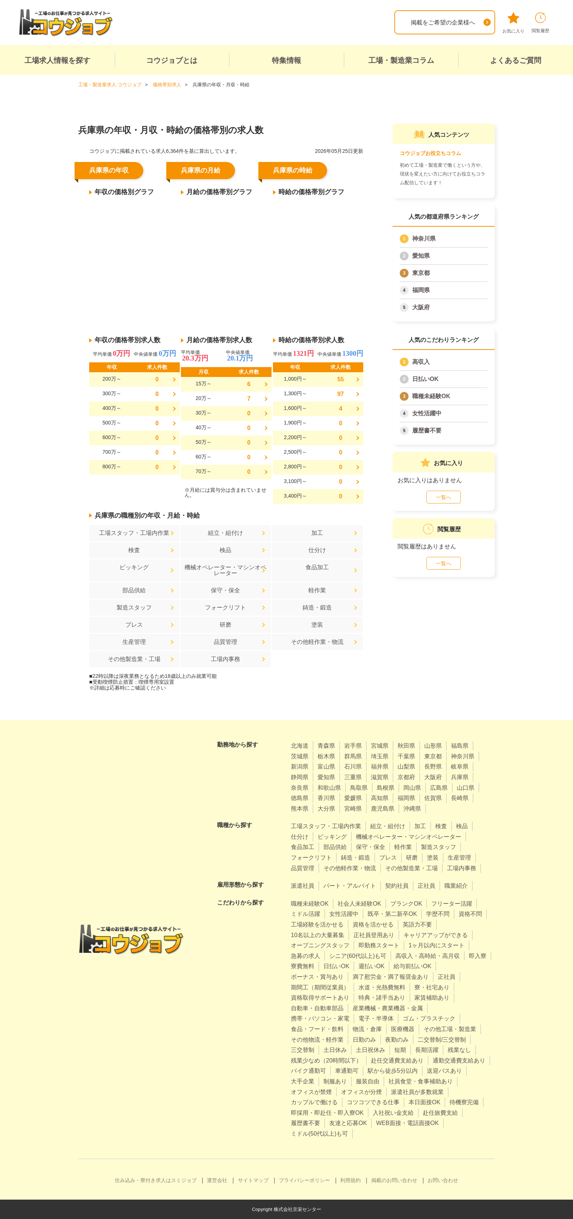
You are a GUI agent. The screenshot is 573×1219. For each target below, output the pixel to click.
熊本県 (299, 808)
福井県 (379, 766)
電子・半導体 (376, 1018)
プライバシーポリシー (304, 1180)
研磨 (225, 625)
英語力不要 (417, 924)
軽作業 (317, 590)
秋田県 (406, 746)
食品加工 (317, 567)
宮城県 (379, 746)
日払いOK (425, 379)
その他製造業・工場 (134, 659)
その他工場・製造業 (450, 1029)
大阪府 (421, 307)
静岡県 (299, 777)
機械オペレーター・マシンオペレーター (225, 570)
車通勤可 (346, 1071)
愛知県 (421, 256)
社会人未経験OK (359, 904)
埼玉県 (379, 756)
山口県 (465, 788)
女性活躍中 (426, 413)
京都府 (406, 777)
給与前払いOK (412, 966)
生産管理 (134, 642)
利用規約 (350, 1180)
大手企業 (302, 1081)
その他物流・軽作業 (317, 1040)
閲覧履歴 (540, 22)
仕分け (317, 550)
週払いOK (371, 966)
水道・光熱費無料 (381, 987)
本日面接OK (424, 1102)
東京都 (421, 273)
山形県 (433, 746)
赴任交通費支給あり (397, 1060)
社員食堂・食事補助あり (420, 1081)
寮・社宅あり (431, 987)
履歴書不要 (426, 430)
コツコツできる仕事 (373, 1102)
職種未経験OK (431, 396)
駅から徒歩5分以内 (393, 1071)
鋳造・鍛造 (317, 607)
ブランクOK (406, 904)
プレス (134, 625)
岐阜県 (459, 766)
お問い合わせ (443, 1180)
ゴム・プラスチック (429, 1018)
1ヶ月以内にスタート (436, 945)
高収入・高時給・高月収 (427, 956)
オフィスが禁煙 (311, 1092)
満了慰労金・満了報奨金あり (391, 977)
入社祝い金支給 (393, 1113)
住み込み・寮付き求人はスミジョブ (156, 1180)
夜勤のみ (397, 1040)
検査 (134, 550)
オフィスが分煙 (361, 1092)
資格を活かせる (373, 924)
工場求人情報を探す (57, 60)
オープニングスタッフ (320, 945)
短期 (400, 1050)
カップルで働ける (314, 1102)
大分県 (326, 808)
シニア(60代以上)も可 (357, 956)
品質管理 (225, 642)
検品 (225, 550)
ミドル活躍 (305, 914)
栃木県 (326, 756)
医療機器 (402, 1029)
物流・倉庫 (367, 1029)
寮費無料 (302, 966)
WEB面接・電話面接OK (407, 1123)
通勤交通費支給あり (459, 1060)
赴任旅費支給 (440, 1113)
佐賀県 (433, 798)
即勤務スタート (378, 945)
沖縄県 (412, 808)
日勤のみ (364, 1040)
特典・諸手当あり (381, 998)
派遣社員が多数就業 (417, 1092)
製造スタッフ (134, 607)
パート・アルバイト (349, 886)
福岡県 (421, 290)
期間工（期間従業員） (320, 987)
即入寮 (477, 956)
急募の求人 (305, 956)
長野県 (433, 766)
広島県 (439, 788)
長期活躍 (427, 1050)
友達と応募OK (348, 1123)
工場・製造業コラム (401, 60)
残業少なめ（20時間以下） (326, 1060)
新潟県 (299, 766)
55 (340, 379)
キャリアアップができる (435, 935)
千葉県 (406, 756)
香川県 (326, 798)
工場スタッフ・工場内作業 (134, 533)
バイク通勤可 (308, 1071)
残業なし (459, 1050)
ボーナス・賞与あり (317, 977)
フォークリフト (225, 607)
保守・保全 (225, 590)
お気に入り (513, 23)
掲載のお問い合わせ (394, 1180)
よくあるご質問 (515, 60)
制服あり (335, 1081)
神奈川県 (424, 238)
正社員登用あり (373, 935)
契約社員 (397, 886)
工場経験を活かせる (317, 924)
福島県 (459, 746)
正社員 (426, 886)
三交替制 (302, 1050)
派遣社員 (302, 886)
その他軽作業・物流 (317, 642)
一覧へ (443, 497)
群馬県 (353, 756)
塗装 (317, 625)
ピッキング (134, 567)
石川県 (353, 766)
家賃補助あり (431, 998)
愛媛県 (353, 798)
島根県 (385, 788)
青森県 (326, 746)
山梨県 (406, 766)
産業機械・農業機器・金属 (388, 1008)
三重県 (353, 777)
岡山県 (412, 788)
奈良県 (299, 788)
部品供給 (134, 590)
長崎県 (459, 798)
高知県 (379, 798)
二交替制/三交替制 (442, 1040)
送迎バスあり (444, 1071)
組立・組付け (225, 533)
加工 (317, 533)
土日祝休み (370, 1050)
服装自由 (367, 1081)
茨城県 (299, 756)
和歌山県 (329, 788)
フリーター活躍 (451, 904)
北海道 (299, 746)
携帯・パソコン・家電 (320, 1018)
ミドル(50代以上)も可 (319, 1134)
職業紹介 (456, 886)
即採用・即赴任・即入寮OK (327, 1113)
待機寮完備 (464, 1102)
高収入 (421, 362)
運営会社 (217, 1180)
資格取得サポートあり (320, 998)
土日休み (335, 1050)
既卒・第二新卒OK (392, 914)
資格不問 (470, 914)
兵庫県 (459, 777)
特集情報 (286, 60)
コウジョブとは (171, 60)
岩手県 (353, 746)
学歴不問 (437, 914)
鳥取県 (359, 788)
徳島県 (299, 798)
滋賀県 (379, 777)
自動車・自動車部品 (317, 1008)
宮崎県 (353, 808)
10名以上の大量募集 (317, 935)
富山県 (326, 766)
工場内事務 (225, 659)
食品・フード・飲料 (317, 1029)
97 (340, 394)
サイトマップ (253, 1180)
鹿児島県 (382, 808)
